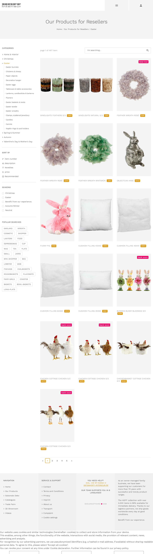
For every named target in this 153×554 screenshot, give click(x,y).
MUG (6, 249)
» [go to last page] (71, 461)
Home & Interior (11, 54)
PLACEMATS (28, 274)
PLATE (24, 249)
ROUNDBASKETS (11, 274)
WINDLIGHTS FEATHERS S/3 (56, 115)
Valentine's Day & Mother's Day (18, 142)
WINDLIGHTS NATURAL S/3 (93, 115)
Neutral (8, 210)
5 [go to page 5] (66, 461)
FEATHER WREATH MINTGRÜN (95, 181)
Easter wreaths (12, 111)
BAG (24, 259)
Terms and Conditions (53, 491)
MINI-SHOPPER (10, 259)
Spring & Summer (12, 133)
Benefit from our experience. (18, 202)
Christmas (8, 59)
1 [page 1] (47, 461)
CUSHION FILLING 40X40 (93, 246)
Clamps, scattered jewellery (17, 115)
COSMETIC (8, 233)
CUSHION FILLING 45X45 (131, 246)
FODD (19, 239)
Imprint (46, 500)
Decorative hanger (13, 80)
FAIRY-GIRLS (9, 279)
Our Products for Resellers (76, 29)
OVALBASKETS (23, 269)
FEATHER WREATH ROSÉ (131, 115)
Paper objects (11, 76)
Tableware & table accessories (19, 89)
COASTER (24, 279)
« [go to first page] (42, 461)
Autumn (7, 137)
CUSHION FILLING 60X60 (55, 311)
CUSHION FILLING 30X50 (92, 311)
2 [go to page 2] (52, 461)
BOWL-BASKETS (24, 284)
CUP (23, 244)
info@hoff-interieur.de (96, 485)
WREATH (21, 228)
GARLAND (8, 228)
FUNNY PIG (48, 246)
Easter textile (11, 107)
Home (59, 29)
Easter (94, 29)
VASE (19, 264)
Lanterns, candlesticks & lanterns (20, 93)
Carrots (9, 124)
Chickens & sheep (13, 71)
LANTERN (8, 239)
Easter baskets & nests (15, 102)
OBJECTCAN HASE (128, 181)
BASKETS (8, 284)
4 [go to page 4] (62, 461)
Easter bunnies (12, 67)
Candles (9, 120)
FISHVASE (8, 269)
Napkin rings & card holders (17, 129)
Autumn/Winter (12, 206)
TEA (14, 249)
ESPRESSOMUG (10, 244)
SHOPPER (22, 233)
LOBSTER (8, 264)
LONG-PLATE (9, 289)
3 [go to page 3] (57, 461)
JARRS (18, 254)
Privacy (46, 496)
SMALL (7, 254)
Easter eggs (11, 85)
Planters (9, 98)
